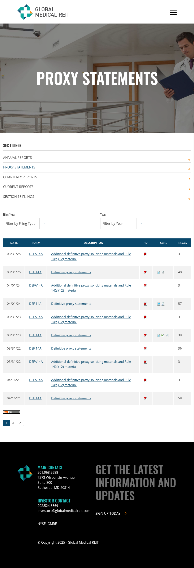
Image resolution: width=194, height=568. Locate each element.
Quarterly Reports (20, 177)
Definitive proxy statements (71, 272)
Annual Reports (17, 157)
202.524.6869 (48, 505)
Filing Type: (9, 214)
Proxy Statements (19, 167)
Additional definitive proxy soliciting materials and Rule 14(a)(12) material (91, 256)
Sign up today (107, 513)
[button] (173, 12)
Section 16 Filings (18, 196)
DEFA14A (36, 254)
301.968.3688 (48, 472)
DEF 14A (35, 272)
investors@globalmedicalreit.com (64, 510)
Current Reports (18, 186)
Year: (103, 214)
